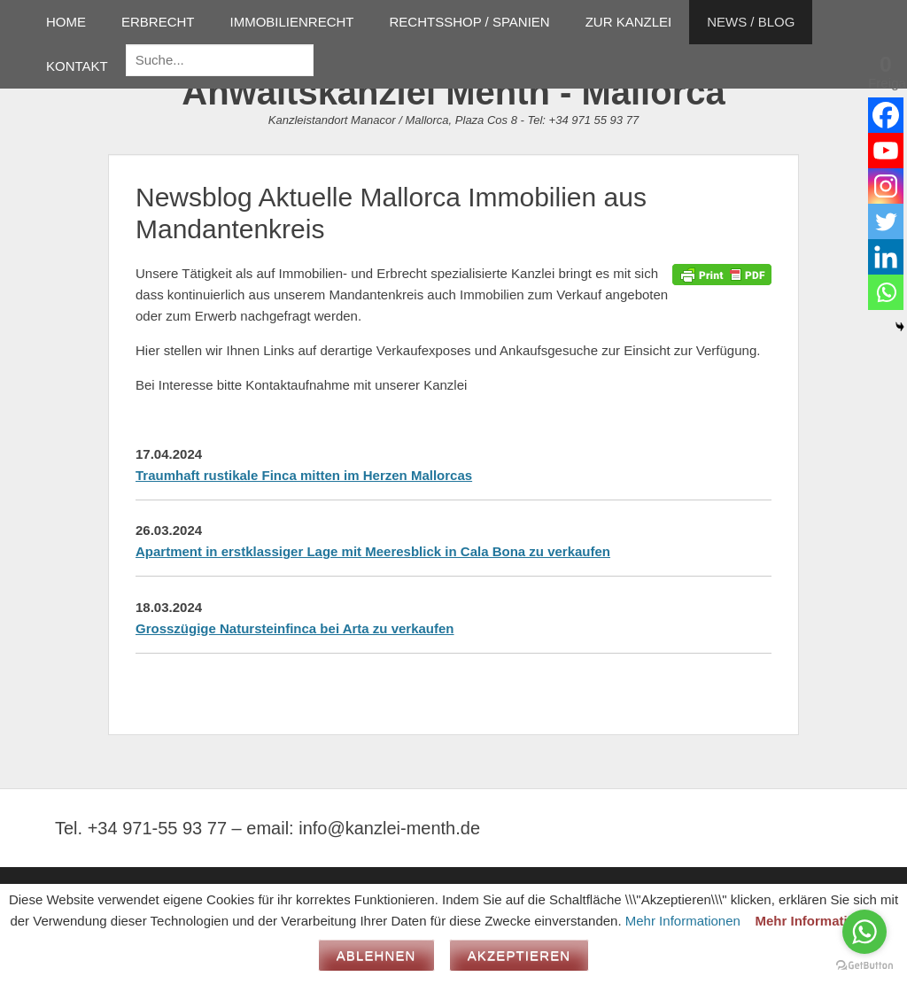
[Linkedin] (885, 257)
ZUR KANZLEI (628, 21)
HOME (66, 21)
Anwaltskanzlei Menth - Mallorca (453, 92)
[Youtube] (885, 150)
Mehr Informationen (682, 920)
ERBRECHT (158, 21)
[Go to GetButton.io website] (864, 966)
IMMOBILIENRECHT (292, 21)
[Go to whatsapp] (864, 932)
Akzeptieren (519, 955)
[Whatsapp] (885, 292)
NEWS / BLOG (751, 21)
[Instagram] (885, 186)
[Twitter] (885, 221)
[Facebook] (885, 115)
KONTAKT (77, 66)
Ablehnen (376, 955)
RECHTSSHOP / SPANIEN (470, 21)
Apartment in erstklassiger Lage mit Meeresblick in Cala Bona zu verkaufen (373, 551)
